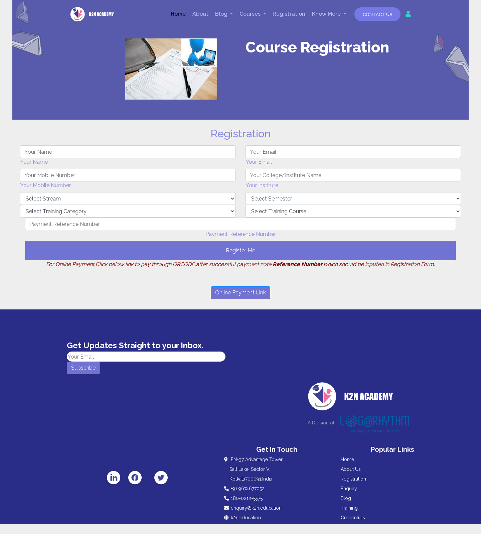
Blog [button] (222, 14)
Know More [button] (327, 14)
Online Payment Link (240, 292)
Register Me (240, 250)
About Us (351, 469)
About (200, 14)
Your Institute (262, 185)
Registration (289, 14)
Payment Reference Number (240, 234)
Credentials (353, 517)
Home (178, 14)
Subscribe (83, 368)
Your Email (259, 162)
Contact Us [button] (377, 14)
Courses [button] (250, 14)
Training (349, 508)
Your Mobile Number (45, 185)
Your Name (34, 162)
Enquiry (349, 488)
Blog (346, 498)
